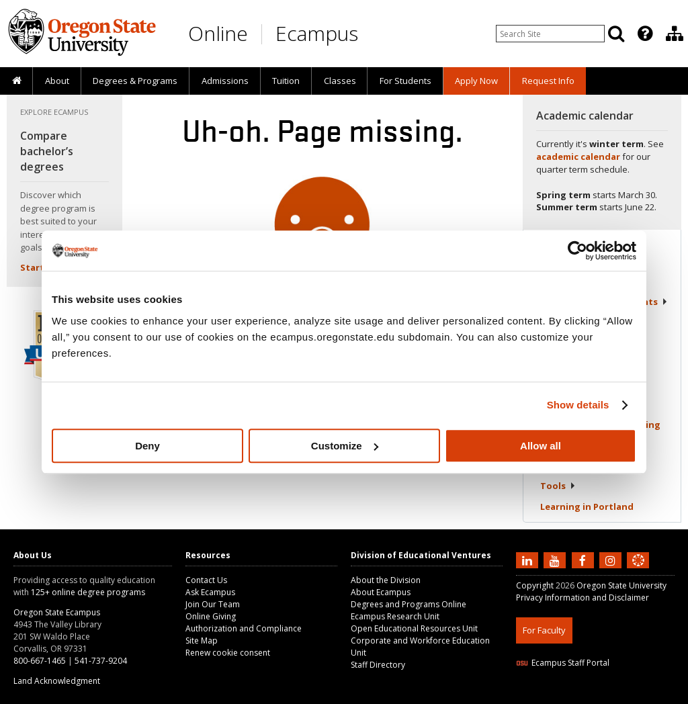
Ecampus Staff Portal (562, 662)
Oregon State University (621, 585)
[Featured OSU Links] (645, 33)
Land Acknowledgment (56, 681)
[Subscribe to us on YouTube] (556, 559)
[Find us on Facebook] (584, 559)
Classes (340, 81)
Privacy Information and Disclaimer (582, 597)
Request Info (548, 81)
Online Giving (210, 616)
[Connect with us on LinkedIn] (529, 559)
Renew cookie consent (227, 652)
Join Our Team (212, 604)
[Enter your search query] (550, 33)
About (57, 81)
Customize (344, 445)
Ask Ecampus (210, 592)
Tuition (286, 81)
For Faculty (544, 630)
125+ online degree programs (88, 592)
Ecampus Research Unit (395, 616)
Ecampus (316, 33)
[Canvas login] (638, 571)
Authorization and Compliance (243, 628)
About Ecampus (381, 592)
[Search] (616, 33)
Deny (147, 445)
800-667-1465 (39, 660)
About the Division (386, 580)
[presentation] (644, 33)
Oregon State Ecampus (56, 612)
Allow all (540, 445)
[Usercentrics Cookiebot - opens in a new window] (577, 250)
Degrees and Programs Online (408, 604)
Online (218, 33)
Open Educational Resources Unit (414, 628)
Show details (578, 404)
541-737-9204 (101, 660)
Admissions (225, 81)
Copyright (535, 585)
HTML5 (591, 695)
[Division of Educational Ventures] (674, 33)
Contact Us (206, 580)
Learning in (587, 506)
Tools (558, 486)
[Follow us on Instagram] (612, 559)
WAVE (650, 695)
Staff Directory (378, 664)
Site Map (201, 640)
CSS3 (622, 695)
